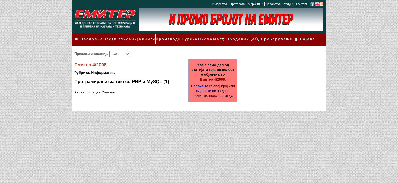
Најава (309, 36)
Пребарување (282, 36)
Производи (160, 36)
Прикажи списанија (91, 47)
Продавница (250, 36)
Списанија (125, 36)
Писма (195, 36)
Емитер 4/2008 (90, 58)
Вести (107, 36)
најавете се (206, 84)
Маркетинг (255, 4)
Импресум (219, 4)
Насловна (90, 36)
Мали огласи (215, 36)
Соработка (273, 4)
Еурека (179, 36)
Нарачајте (199, 79)
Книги (142, 36)
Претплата (237, 4)
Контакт (301, 4)
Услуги (288, 4)
